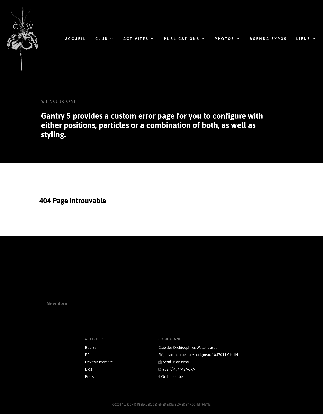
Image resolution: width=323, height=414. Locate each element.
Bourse (90, 348)
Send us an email (176, 362)
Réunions (92, 355)
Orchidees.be (172, 377)
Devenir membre (99, 362)
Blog (88, 369)
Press (89, 377)
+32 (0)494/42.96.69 (178, 369)
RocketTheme (200, 404)
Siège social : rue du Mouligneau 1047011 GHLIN (198, 355)
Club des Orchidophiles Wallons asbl (187, 348)
